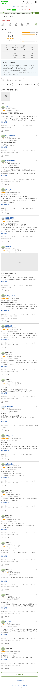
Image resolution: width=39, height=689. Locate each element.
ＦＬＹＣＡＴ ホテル (7, 16)
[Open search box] (3, 80)
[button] (5, 96)
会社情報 (14, 685)
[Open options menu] (19, 80)
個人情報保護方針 (22, 685)
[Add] (35, 17)
